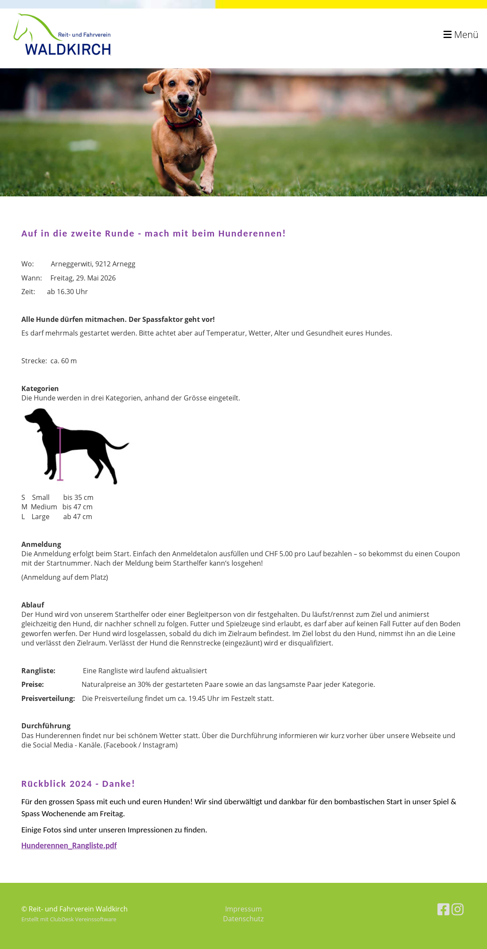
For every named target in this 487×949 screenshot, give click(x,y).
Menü (460, 34)
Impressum (243, 909)
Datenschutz (243, 918)
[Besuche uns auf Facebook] (443, 909)
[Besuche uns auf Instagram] (458, 909)
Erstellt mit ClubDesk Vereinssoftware (68, 919)
